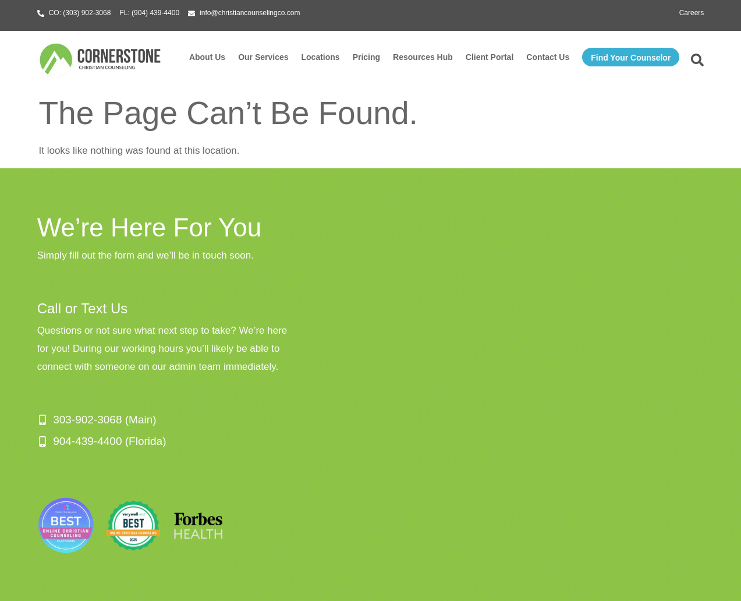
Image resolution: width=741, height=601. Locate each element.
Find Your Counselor (631, 57)
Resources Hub (423, 57)
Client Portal (489, 57)
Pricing (366, 57)
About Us (207, 57)
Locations (321, 57)
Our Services (263, 57)
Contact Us (547, 57)
